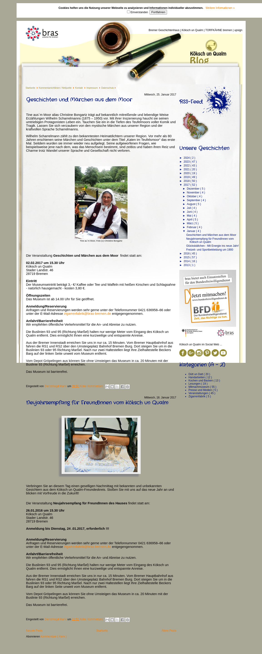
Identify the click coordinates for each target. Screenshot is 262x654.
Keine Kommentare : (92, 386)
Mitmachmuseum (199, 386)
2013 (187, 265)
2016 (187, 253)
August (191, 204)
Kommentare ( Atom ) (54, 636)
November (193, 192)
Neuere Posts (34, 630)
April (190, 219)
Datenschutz (107, 88)
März (190, 223)
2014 (187, 261)
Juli (189, 208)
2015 (187, 257)
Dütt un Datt (196, 374)
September (194, 200)
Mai (189, 215)
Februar (192, 227)
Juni (189, 211)
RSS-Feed (190, 101)
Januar (191, 231)
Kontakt (79, 88)
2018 (187, 181)
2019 (187, 177)
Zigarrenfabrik (197, 396)
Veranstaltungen (198, 393)
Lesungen (194, 383)
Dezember (193, 188)
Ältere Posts (169, 630)
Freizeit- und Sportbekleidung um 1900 (209, 249)
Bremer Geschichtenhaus (164, 30)
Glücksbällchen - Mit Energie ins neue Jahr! (212, 245)
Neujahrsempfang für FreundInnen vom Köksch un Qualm (97, 402)
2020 (187, 173)
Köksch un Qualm (193, 30)
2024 (187, 157)
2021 (187, 169)
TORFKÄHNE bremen (219, 30)
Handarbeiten (196, 377)
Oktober (192, 196)
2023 (187, 161)
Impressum (92, 88)
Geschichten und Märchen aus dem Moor (79, 99)
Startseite (31, 88)
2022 (187, 165)
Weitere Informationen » (220, 8)
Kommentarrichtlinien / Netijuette (55, 88)
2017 (187, 184)
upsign (238, 30)
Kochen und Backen (201, 380)
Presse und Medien (200, 390)
